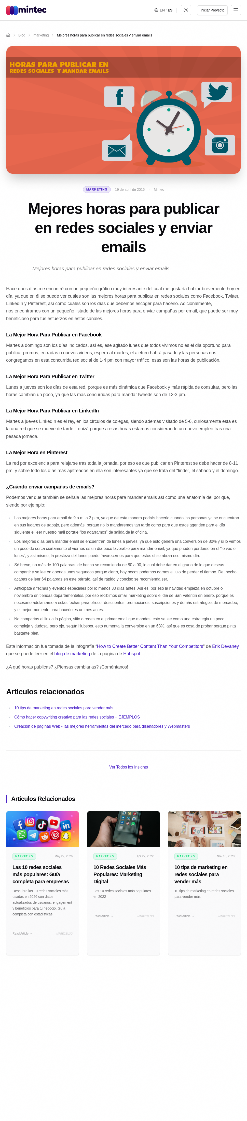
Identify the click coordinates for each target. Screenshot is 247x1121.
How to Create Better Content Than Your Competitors (150, 646)
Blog (21, 35)
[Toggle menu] (236, 10)
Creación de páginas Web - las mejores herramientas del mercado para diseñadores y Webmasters (102, 726)
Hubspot (131, 653)
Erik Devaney (225, 646)
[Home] (8, 35)
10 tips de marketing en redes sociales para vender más (63, 708)
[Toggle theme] (186, 10)
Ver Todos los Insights (128, 767)
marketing (41, 35)
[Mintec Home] (26, 10)
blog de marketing (72, 653)
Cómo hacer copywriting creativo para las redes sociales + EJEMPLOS (77, 717)
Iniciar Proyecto (212, 10)
